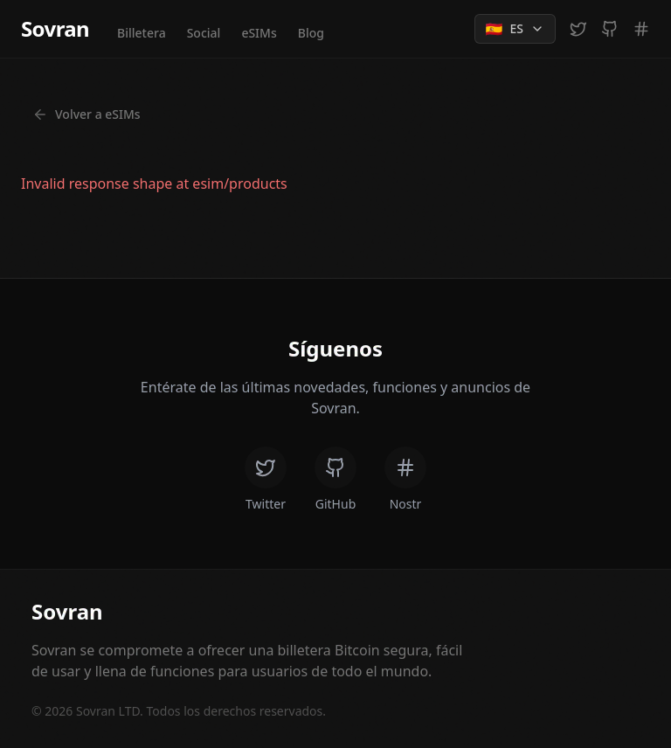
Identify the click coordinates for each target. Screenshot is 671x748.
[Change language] (515, 29)
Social (204, 32)
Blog (311, 32)
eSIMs (258, 32)
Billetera (141, 32)
